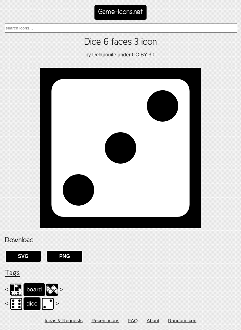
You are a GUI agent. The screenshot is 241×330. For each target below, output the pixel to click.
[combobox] (121, 28)
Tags (12, 273)
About (153, 320)
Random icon (182, 320)
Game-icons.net (120, 12)
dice (31, 303)
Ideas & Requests (64, 320)
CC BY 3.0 (143, 54)
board (34, 289)
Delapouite (104, 54)
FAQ (133, 320)
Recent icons (105, 320)
